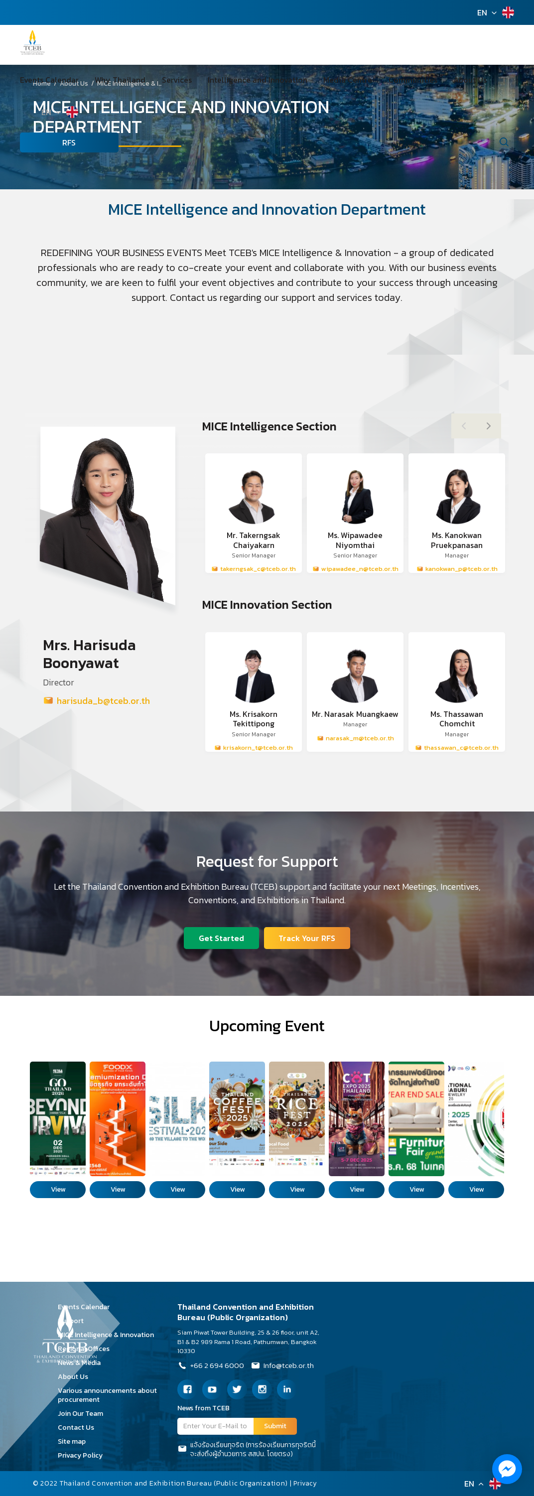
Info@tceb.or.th (286, 1366)
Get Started (221, 938)
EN (482, 12)
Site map (75, 1441)
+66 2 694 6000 (212, 1366)
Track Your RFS (307, 938)
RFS (40, 142)
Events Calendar (49, 80)
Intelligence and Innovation (233, 80)
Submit (275, 1426)
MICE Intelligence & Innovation (109, 1335)
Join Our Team (84, 1413)
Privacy (306, 1483)
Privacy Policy (84, 1455)
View (58, 1189)
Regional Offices (87, 1349)
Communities (372, 80)
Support (74, 1321)
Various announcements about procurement (107, 1395)
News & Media (83, 1363)
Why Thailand (112, 80)
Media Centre (315, 80)
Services (160, 80)
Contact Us (79, 1427)
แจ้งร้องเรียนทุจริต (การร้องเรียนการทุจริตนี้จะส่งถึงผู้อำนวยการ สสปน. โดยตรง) (246, 1450)
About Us (421, 80)
